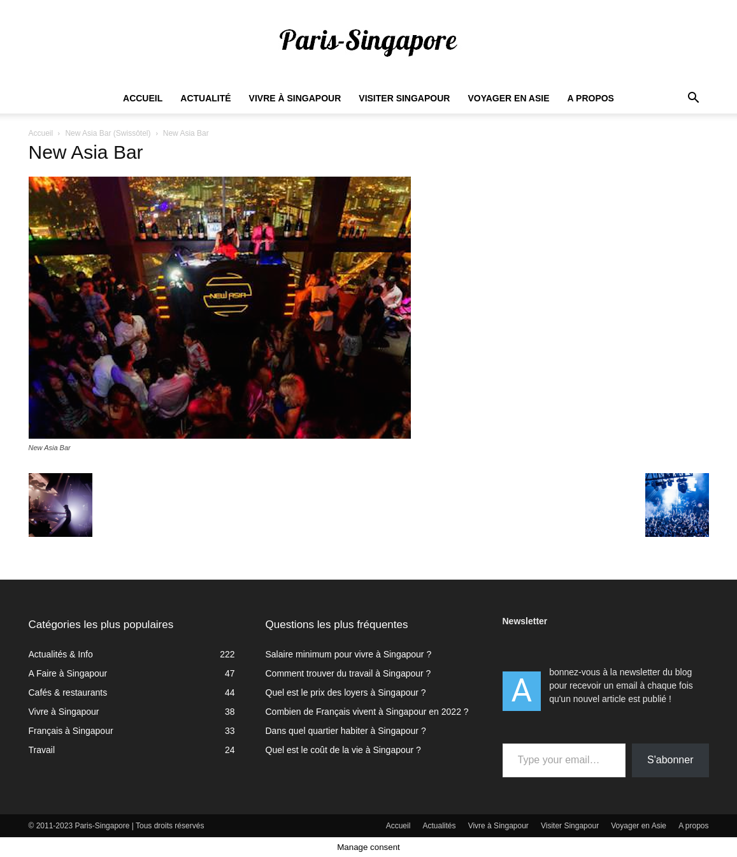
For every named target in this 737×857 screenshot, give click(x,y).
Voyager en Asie (508, 98)
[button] (693, 99)
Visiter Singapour (404, 98)
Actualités (439, 825)
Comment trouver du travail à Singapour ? (348, 673)
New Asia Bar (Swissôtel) (107, 133)
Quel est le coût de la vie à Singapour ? (343, 750)
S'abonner (670, 759)
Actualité (205, 98)
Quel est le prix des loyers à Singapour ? (346, 692)
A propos (591, 98)
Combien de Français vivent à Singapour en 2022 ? (367, 712)
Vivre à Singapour (295, 98)
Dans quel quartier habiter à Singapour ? (346, 731)
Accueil (142, 98)
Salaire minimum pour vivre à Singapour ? (349, 654)
